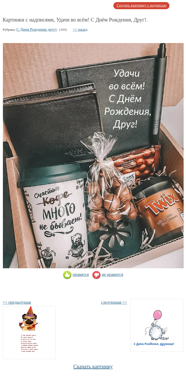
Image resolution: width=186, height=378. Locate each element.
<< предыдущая (17, 302)
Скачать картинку (93, 366)
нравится (76, 274)
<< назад (80, 29)
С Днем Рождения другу (36, 29)
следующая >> (114, 302)
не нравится (107, 274)
